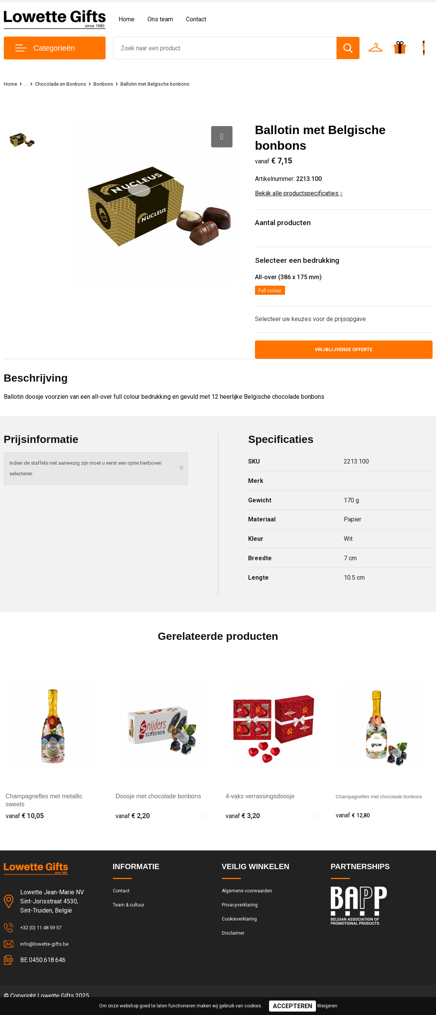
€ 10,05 (25, 822)
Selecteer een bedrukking (302, 263)
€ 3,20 (243, 822)
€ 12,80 (355, 822)
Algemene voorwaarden (251, 898)
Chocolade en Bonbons (66, 83)
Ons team (160, 19)
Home (127, 19)
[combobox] (225, 48)
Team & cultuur (132, 914)
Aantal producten (287, 224)
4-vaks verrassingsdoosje (260, 803)
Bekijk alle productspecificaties (299, 193)
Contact (196, 19)
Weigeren (327, 1006)
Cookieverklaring (242, 931)
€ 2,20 (132, 822)
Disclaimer (235, 947)
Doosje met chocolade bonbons (158, 803)
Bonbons (114, 83)
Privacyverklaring (242, 914)
